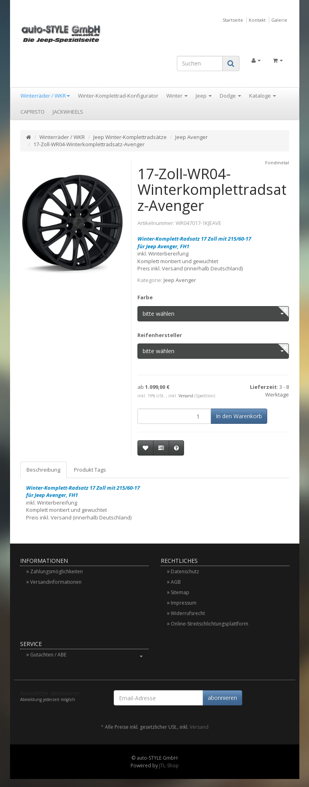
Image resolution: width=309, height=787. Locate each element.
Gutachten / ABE (89, 654)
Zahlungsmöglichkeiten (56, 571)
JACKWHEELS (68, 111)
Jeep (204, 95)
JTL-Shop (169, 765)
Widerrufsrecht (188, 613)
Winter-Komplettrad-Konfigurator (118, 95)
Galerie (279, 20)
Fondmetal (277, 162)
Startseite (233, 20)
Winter (177, 95)
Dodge (230, 95)
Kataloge (262, 95)
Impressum (183, 602)
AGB (176, 581)
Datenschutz (185, 571)
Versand (185, 396)
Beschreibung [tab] (43, 469)
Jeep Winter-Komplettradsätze (130, 137)
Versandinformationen (56, 581)
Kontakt (257, 20)
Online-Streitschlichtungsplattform (209, 623)
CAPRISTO (32, 111)
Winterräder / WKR (45, 95)
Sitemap (180, 592)
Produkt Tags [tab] (90, 469)
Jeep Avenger (191, 137)
